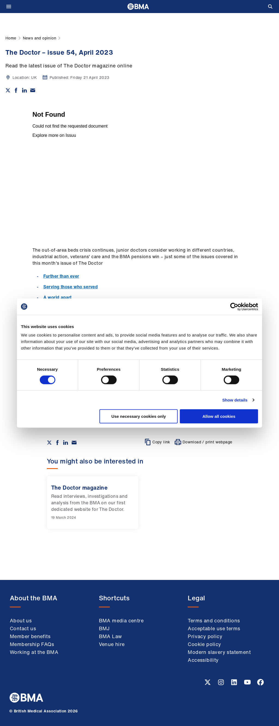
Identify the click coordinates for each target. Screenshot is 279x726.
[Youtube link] (248, 684)
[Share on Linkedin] (24, 90)
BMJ (104, 628)
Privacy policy (205, 636)
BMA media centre (121, 620)
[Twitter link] (208, 684)
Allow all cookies (218, 416)
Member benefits (30, 636)
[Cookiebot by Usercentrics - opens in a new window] (234, 306)
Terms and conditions (214, 620)
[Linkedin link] (234, 684)
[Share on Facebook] (16, 90)
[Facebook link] (260, 684)
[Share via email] (32, 90)
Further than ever (61, 276)
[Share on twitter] (7, 90)
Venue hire (112, 644)
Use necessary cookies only (138, 416)
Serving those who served (70, 286)
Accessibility (203, 659)
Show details (235, 399)
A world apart (57, 297)
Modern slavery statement (219, 652)
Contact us (23, 628)
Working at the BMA (34, 652)
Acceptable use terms (214, 628)
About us (21, 620)
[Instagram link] (221, 684)
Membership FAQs (32, 644)
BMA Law (110, 636)
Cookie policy (204, 644)
